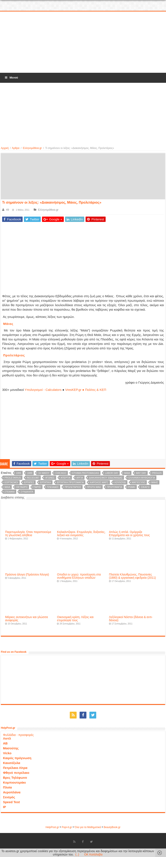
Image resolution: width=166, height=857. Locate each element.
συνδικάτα (26, 491)
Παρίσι (37, 487)
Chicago (60, 473)
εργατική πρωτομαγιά (70, 482)
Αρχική (5, 148)
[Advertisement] (83, 42)
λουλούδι (120, 482)
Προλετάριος (73, 487)
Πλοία (7, 787)
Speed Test (11, 802)
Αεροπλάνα (11, 792)
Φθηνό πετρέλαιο (16, 772)
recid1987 (33, 477)
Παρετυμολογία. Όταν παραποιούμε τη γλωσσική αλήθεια (28, 533)
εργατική (45, 482)
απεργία (65, 477)
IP (4, 807)
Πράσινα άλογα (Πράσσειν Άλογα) (27, 574)
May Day (141, 473)
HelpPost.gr (52, 827)
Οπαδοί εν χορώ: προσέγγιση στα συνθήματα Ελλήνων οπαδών (79, 576)
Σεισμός (9, 797)
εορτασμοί (11, 482)
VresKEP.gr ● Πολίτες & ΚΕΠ (85, 389)
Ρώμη (131, 487)
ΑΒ (5, 743)
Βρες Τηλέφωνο (15, 777)
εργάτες (29, 482)
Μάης (154, 482)
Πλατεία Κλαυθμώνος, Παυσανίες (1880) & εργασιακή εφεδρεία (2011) (132, 576)
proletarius (12, 477)
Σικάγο (145, 487)
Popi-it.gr (67, 827)
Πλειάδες (53, 487)
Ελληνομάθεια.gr (32, 148)
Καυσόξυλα (11, 763)
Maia (127, 473)
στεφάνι (9, 491)
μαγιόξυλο (139, 482)
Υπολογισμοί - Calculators (43, 389)
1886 (18, 473)
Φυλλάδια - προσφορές (18, 735)
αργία (79, 477)
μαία (7, 487)
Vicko (7, 753)
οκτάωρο (22, 487)
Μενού (11, 77)
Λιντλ (7, 738)
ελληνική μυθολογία (141, 477)
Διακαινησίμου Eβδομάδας (105, 477)
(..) (77, 854)
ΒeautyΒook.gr (112, 827)
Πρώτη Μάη (94, 487)
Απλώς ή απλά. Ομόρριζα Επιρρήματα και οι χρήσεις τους (129, 533)
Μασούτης (11, 748)
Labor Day (111, 473)
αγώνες (50, 477)
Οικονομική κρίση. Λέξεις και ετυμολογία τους (75, 619)
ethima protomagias (85, 473)
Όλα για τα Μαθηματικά (88, 827)
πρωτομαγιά (114, 487)
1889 (29, 473)
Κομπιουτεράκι (14, 782)
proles (157, 473)
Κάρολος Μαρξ (99, 482)
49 (7, 209)
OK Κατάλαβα (93, 854)
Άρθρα (15, 148)
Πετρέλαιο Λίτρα (15, 768)
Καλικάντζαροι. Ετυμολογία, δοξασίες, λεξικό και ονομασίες (81, 533)
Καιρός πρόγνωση (17, 758)
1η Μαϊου (43, 473)
